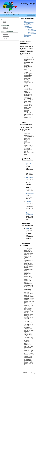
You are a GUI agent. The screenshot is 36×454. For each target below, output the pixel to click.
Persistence (29, 177)
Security (28, 201)
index (4, 22)
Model (27, 228)
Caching (28, 163)
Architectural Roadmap (27, 35)
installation (6, 36)
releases (5, 28)
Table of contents (28, 22)
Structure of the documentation (28, 24)
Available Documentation (28, 27)
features (5, 34)
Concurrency (29, 194)
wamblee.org (31, 15)
